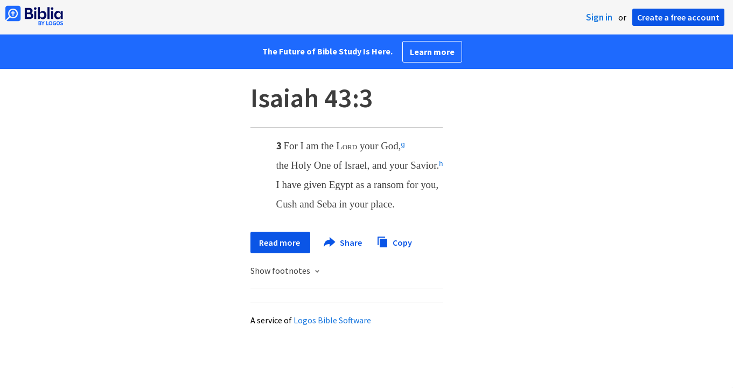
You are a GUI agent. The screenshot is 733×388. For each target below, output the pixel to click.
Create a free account (678, 17)
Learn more (432, 51)
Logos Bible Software (332, 320)
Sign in (599, 17)
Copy (394, 241)
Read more (280, 242)
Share (343, 242)
